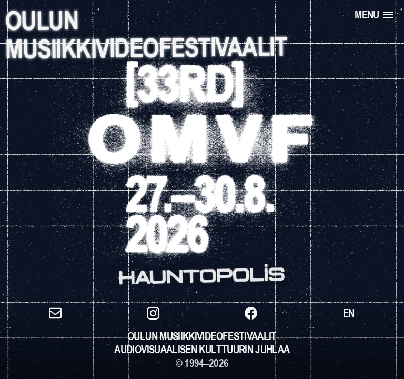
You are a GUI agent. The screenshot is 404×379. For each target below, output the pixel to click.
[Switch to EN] (349, 313)
